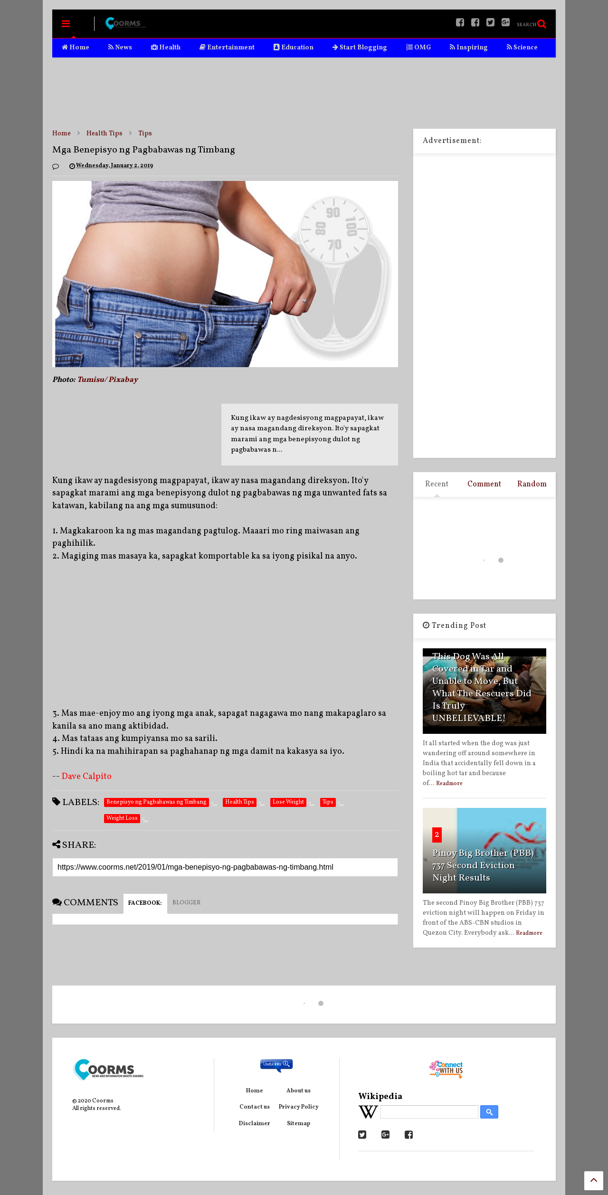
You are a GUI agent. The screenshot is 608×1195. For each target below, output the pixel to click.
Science (522, 47)
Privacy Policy (299, 1107)
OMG (418, 47)
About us (298, 1091)
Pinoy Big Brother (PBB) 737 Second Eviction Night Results (483, 866)
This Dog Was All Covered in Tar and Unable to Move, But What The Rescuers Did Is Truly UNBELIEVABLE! (482, 687)
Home (75, 47)
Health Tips (104, 133)
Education (294, 47)
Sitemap (298, 1124)
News (120, 47)
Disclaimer (254, 1124)
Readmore (449, 783)
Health (165, 47)
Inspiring (469, 47)
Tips (145, 133)
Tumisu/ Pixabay (107, 380)
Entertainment (227, 47)
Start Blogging (359, 47)
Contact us (254, 1107)
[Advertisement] (304, 93)
